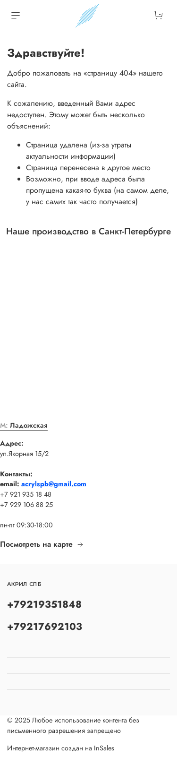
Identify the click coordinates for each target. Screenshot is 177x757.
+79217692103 (44, 626)
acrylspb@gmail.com (53, 484)
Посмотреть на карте (42, 544)
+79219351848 (44, 604)
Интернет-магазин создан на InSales (60, 748)
